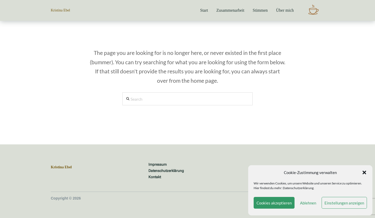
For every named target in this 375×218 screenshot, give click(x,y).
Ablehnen (308, 203)
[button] (364, 172)
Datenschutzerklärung (298, 188)
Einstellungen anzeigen (344, 203)
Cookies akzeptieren (274, 203)
